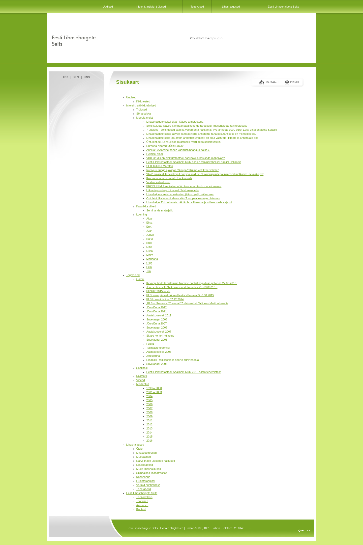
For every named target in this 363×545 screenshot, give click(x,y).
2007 (149, 408)
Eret (149, 226)
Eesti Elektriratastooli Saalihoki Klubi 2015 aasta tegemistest (183, 371)
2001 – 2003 (154, 392)
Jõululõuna (153, 355)
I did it (150, 343)
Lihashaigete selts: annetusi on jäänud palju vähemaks (180, 194)
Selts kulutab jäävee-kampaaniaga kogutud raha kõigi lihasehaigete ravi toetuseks (196, 125)
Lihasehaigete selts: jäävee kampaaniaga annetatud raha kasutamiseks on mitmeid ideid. (201, 133)
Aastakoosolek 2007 (158, 331)
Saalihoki (142, 367)
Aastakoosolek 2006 (158, 351)
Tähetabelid (143, 488)
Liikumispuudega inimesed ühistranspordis (172, 190)
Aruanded (142, 505)
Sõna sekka (143, 113)
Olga (149, 262)
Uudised (108, 6)
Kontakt (141, 509)
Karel (149, 238)
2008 (149, 412)
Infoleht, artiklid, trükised (151, 6)
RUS (76, 77)
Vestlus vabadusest (158, 182)
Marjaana (152, 258)
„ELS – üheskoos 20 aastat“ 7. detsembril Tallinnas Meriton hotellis (187, 303)
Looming (141, 214)
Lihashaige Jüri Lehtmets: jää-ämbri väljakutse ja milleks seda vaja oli (189, 202)
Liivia (149, 250)
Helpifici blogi (154, 153)
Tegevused (197, 6)
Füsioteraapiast (145, 480)
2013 (149, 428)
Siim (149, 266)
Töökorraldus (144, 497)
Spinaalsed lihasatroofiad (151, 472)
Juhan (150, 234)
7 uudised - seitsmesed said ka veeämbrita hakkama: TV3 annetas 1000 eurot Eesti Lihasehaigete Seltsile (211, 129)
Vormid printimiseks (148, 484)
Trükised (141, 109)
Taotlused (142, 501)
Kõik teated (143, 101)
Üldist (139, 448)
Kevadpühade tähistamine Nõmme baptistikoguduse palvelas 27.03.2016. (191, 283)
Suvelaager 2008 (156, 319)
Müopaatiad (143, 456)
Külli (149, 242)
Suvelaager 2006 (156, 339)
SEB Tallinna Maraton (159, 166)
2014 (149, 432)
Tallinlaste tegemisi (158, 347)
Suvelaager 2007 (156, 327)
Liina (149, 246)
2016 (149, 440)
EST (65, 77)
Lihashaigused (231, 6)
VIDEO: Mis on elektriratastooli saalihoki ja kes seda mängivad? (185, 157)
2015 (149, 436)
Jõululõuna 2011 (156, 311)
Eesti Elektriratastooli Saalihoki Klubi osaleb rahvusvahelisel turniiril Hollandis (193, 162)
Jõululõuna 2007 (156, 323)
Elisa (149, 222)
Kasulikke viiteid (146, 206)
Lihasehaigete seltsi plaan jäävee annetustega (174, 121)
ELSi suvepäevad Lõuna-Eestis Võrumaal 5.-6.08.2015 (180, 295)
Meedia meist (144, 117)
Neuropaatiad (144, 464)
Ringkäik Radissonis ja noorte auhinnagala (172, 359)
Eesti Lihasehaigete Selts (283, 6)
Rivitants (141, 375)
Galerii (140, 279)
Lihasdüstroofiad (146, 452)
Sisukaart (272, 82)
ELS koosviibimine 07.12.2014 (165, 299)
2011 (149, 420)
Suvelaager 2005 (156, 363)
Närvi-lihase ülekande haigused (155, 460)
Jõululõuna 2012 (156, 307)
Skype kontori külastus (160, 335)
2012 (149, 424)
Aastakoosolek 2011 (158, 315)
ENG (87, 77)
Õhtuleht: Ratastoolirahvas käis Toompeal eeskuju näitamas (183, 198)
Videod (140, 380)
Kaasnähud (143, 476)
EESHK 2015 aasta (158, 291)
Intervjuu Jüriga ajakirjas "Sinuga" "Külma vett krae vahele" (182, 170)
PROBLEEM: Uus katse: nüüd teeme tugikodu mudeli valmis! (184, 186)
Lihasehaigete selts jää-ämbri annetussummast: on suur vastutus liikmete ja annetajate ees (202, 137)
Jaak (149, 230)
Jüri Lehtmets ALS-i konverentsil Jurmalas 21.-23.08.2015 (182, 287)
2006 (149, 404)
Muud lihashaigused (148, 468)
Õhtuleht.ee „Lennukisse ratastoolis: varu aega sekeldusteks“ (184, 141)
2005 (149, 400)
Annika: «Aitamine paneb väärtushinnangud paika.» (178, 149)
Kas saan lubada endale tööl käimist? (169, 178)
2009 (149, 416)
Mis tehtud (142, 384)
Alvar (149, 218)
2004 (149, 396)
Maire (150, 254)
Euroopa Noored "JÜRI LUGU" (165, 145)
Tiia (148, 270)
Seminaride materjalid (159, 210)
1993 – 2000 (154, 388)
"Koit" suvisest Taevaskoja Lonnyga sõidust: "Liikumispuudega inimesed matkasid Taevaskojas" (205, 174)
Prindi (294, 82)
